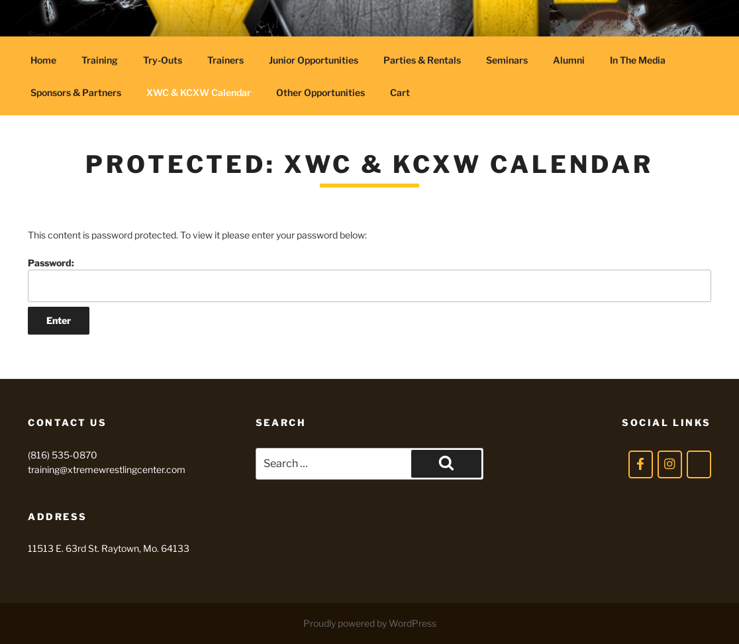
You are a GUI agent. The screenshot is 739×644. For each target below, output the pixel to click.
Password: (369, 279)
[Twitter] (699, 464)
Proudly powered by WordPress (369, 623)
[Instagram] (670, 464)
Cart (400, 92)
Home (43, 60)
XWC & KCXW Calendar (198, 92)
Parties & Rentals (422, 60)
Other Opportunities (320, 92)
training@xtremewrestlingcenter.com (106, 469)
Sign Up (44, 34)
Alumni (569, 60)
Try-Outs (162, 60)
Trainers (225, 60)
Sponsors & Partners (75, 92)
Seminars (507, 60)
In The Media (637, 60)
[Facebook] (640, 464)
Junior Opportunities (313, 60)
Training (99, 60)
